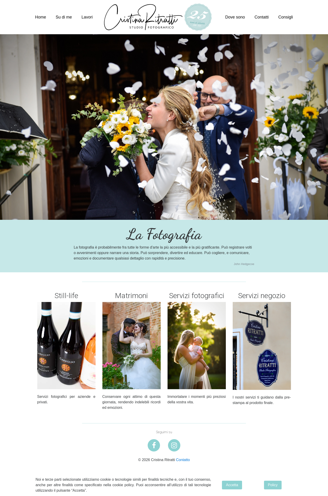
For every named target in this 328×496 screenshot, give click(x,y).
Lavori (87, 17)
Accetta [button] (232, 485)
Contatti (261, 17)
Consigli (285, 17)
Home (40, 17)
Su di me (64, 17)
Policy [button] (273, 485)
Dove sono (235, 17)
